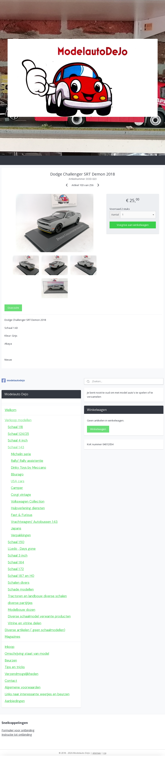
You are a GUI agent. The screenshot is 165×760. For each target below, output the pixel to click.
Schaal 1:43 (16, 447)
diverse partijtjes (20, 603)
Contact (11, 680)
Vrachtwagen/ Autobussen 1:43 (34, 522)
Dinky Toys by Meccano (28, 467)
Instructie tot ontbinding (17, 734)
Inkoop (9, 647)
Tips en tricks (15, 667)
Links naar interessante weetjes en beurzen (37, 694)
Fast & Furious (21, 515)
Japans (16, 528)
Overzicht (13, 307)
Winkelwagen (98, 429)
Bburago (17, 474)
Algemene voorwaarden (22, 687)
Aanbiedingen (15, 701)
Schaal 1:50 (16, 542)
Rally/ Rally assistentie (27, 460)
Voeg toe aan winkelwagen (133, 225)
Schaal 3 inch (17, 555)
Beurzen (11, 660)
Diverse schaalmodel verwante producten (39, 616)
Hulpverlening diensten (28, 508)
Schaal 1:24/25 (18, 434)
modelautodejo (13, 380)
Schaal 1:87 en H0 (21, 576)
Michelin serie (21, 454)
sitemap (96, 752)
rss (104, 752)
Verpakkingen (21, 535)
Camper (17, 488)
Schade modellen (21, 589)
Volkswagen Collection (27, 501)
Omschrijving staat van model (27, 653)
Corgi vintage (21, 494)
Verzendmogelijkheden (21, 674)
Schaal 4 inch (18, 440)
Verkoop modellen (18, 420)
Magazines (12, 636)
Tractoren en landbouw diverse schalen (37, 596)
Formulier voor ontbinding (18, 730)
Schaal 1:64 (16, 562)
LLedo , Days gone (22, 548)
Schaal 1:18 (15, 427)
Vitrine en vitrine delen (24, 623)
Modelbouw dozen (21, 609)
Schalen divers (18, 582)
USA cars (17, 481)
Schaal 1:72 (16, 569)
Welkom (10, 410)
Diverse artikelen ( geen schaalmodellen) (35, 630)
